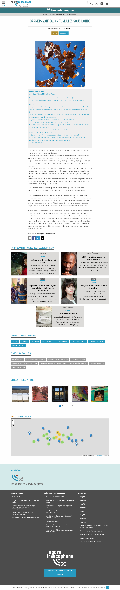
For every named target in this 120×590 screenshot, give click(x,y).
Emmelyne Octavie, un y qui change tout (93, 535)
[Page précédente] (45, 406)
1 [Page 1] (48, 406)
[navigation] (3, 3)
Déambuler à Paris (78, 359)
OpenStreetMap (99, 455)
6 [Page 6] (62, 406)
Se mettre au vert (18, 367)
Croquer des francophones (58, 359)
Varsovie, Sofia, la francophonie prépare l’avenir (60, 501)
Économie (24, 341)
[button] (38, 440)
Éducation (64, 33)
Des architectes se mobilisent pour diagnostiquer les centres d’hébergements (24, 507)
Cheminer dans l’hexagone (35, 359)
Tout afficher (72, 406)
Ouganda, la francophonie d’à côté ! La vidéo (25, 501)
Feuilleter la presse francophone (24, 363)
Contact (60, 575)
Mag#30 (82, 500)
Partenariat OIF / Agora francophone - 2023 (54, 14)
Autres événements (72, 14)
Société (15, 341)
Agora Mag (82, 493)
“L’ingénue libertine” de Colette (90, 542)
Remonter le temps (97, 363)
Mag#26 (82, 515)
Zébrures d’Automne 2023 (55, 497)
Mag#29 (82, 504)
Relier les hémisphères (78, 363)
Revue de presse (17, 493)
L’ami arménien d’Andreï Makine (90, 531)
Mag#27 (82, 511)
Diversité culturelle (96, 341)
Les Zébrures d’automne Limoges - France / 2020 (58, 511)
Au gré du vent (17, 359)
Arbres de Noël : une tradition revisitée (25, 518)
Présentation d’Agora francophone (60, 570)
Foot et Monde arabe (86, 538)
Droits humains (47, 341)
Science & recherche (78, 341)
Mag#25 (82, 518)
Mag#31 (82, 497)
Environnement (62, 341)
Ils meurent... (16, 497)
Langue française (18, 345)
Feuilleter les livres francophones (53, 363)
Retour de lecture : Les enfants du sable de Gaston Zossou (93, 526)
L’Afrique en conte (52, 521)
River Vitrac (67, 28)
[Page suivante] (65, 406)
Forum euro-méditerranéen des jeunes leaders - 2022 (59, 531)
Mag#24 (82, 522)
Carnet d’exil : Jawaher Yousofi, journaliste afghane (23, 513)
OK (108, 588)
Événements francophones (54, 493)
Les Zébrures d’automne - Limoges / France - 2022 (59, 517)
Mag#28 (82, 508)
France (54, 33)
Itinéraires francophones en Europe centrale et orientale (58, 525)
